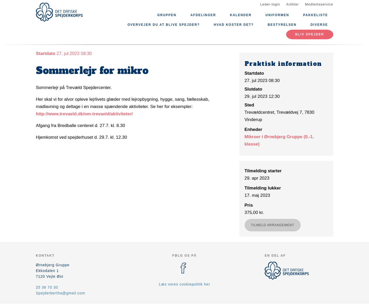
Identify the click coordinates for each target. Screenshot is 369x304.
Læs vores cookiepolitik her (184, 284)
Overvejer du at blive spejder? (164, 25)
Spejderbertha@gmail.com (60, 293)
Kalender (241, 15)
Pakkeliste (315, 15)
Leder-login (270, 4)
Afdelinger (203, 15)
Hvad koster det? (234, 25)
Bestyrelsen (282, 25)
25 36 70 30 (47, 287)
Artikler (292, 4)
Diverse (319, 25)
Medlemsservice (319, 4)
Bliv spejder (309, 34)
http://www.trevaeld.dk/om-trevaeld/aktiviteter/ (84, 113)
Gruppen (166, 15)
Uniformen (277, 15)
